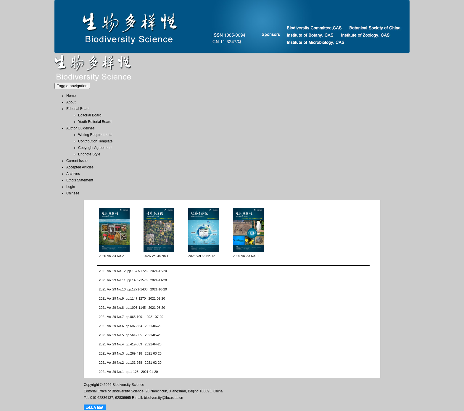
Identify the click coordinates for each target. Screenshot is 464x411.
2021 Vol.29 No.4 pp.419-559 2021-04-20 (130, 344)
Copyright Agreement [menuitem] (95, 148)
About (70, 102)
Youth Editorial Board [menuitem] (94, 122)
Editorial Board (78, 109)
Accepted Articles (80, 167)
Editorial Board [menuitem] (90, 115)
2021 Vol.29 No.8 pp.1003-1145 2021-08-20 (132, 307)
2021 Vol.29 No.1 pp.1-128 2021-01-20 (128, 371)
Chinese (72, 193)
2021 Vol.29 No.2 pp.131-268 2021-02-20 (130, 362)
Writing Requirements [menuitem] (95, 135)
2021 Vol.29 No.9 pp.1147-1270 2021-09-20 (132, 298)
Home (71, 96)
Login (70, 187)
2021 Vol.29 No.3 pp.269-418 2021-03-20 (130, 353)
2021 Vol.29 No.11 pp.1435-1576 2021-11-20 (133, 280)
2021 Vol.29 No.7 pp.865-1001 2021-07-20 (131, 317)
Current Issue (77, 161)
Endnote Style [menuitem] (89, 154)
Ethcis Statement (79, 180)
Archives (73, 174)
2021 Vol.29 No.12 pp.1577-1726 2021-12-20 (133, 271)
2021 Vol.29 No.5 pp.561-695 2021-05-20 (130, 335)
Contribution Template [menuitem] (95, 141)
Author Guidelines (80, 128)
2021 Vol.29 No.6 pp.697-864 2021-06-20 (130, 326)
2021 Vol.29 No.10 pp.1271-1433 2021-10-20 (133, 289)
